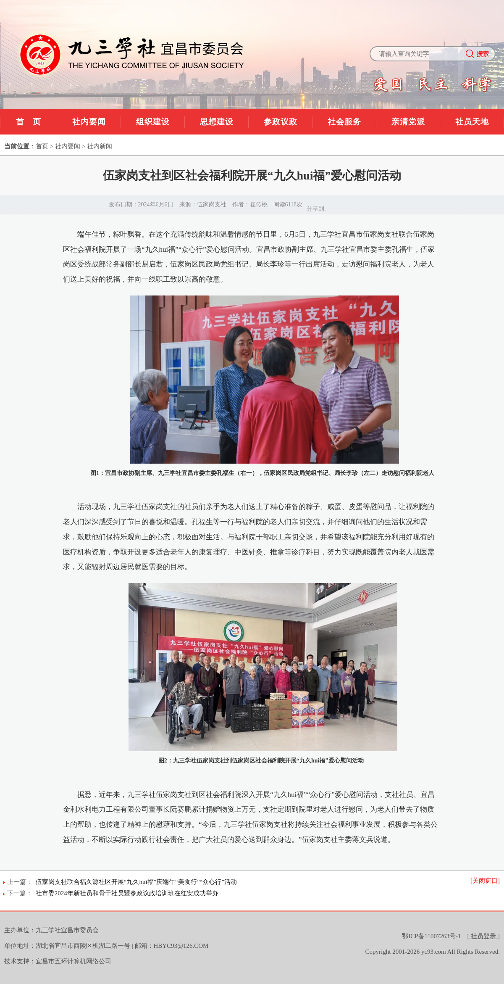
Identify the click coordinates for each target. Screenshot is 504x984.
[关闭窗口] (485, 880)
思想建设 (217, 121)
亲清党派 (408, 121)
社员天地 (472, 121)
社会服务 (344, 121)
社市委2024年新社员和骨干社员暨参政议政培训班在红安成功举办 (127, 893)
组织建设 (153, 121)
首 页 (28, 121)
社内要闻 (89, 121)
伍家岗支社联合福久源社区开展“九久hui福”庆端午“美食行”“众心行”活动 (136, 881)
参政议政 (280, 121)
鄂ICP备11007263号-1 (431, 936)
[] (483, 936)
